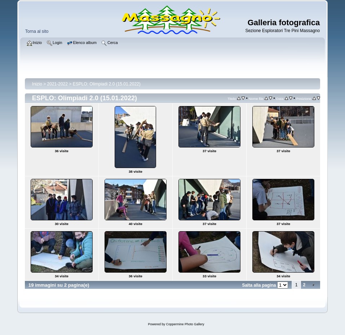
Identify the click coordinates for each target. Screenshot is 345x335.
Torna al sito (37, 31)
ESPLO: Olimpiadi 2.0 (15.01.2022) (107, 84)
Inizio (37, 84)
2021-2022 (57, 84)
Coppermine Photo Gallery (185, 324)
